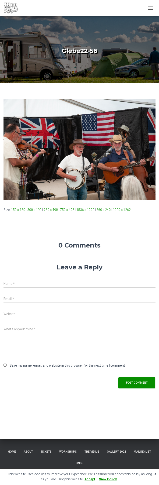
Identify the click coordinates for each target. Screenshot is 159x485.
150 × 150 (18, 210)
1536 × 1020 (85, 210)
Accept (90, 479)
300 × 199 (34, 210)
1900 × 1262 (122, 210)
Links (79, 463)
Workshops (68, 451)
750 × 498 (51, 210)
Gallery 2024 (116, 451)
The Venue (92, 451)
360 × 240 (103, 210)
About (28, 451)
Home (12, 451)
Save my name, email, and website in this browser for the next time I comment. (68, 365)
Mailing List (142, 451)
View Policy (108, 479)
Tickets (46, 451)
